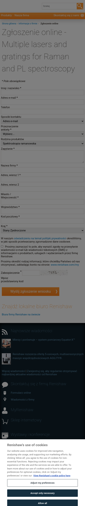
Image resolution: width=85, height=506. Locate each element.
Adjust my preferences (42, 486)
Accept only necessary (42, 497)
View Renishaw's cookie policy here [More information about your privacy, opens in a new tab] (51, 479)
